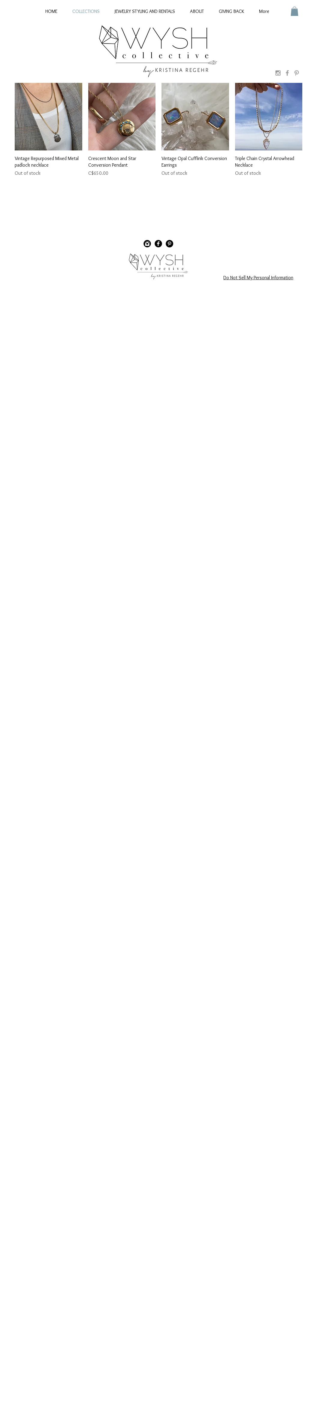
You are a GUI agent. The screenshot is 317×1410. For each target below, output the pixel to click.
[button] (294, 11)
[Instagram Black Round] (147, 243)
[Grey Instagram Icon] (278, 73)
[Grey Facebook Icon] (287, 73)
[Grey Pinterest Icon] (296, 73)
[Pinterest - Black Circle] (169, 243)
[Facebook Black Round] (158, 243)
